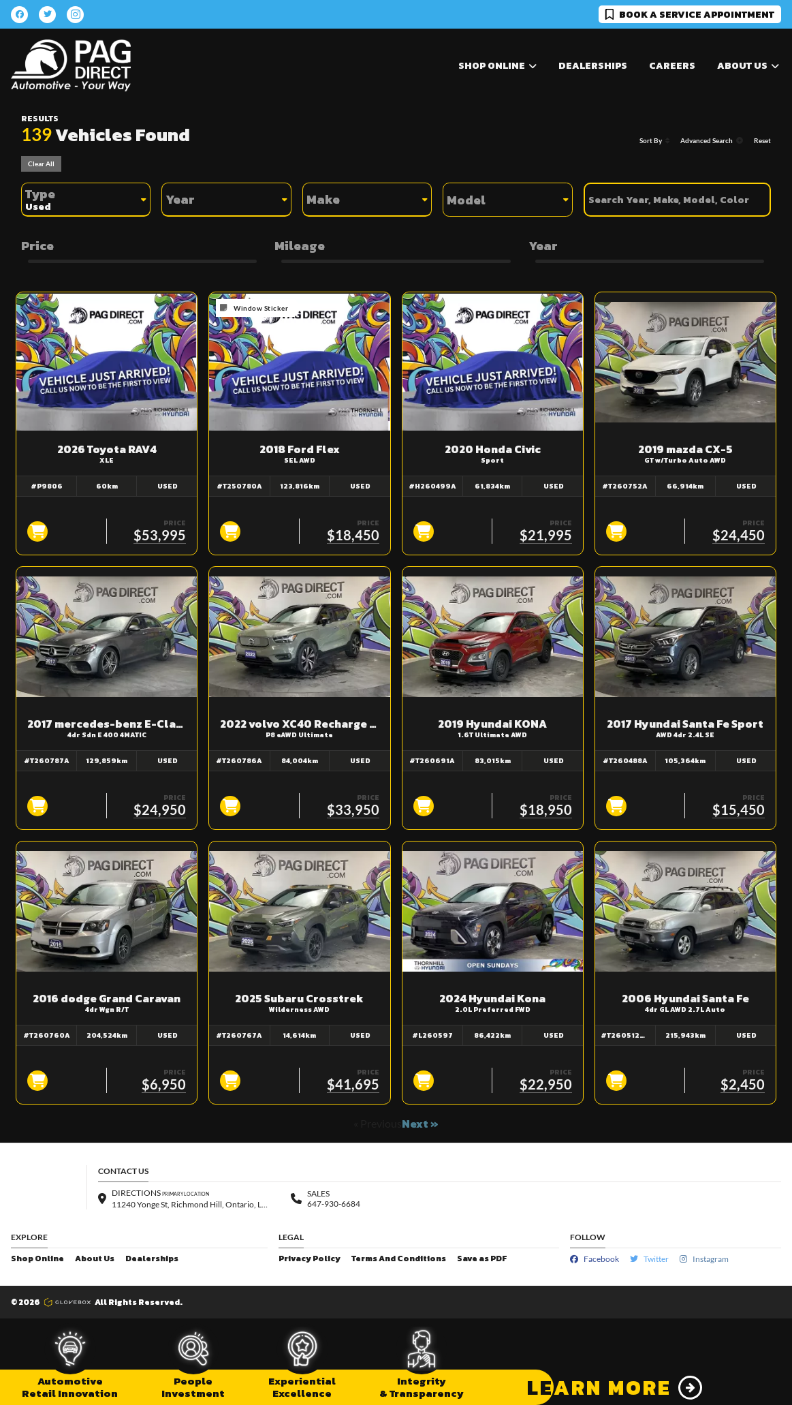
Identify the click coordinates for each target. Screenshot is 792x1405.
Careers (672, 66)
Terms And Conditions (398, 1259)
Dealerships (592, 66)
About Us (94, 1259)
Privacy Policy (309, 1259)
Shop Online (37, 1259)
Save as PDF (482, 1259)
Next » (420, 1123)
